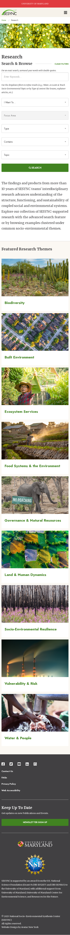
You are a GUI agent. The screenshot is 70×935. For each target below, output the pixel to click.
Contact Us (7, 771)
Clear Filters (61, 64)
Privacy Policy (9, 783)
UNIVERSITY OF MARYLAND (35, 3)
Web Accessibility (11, 790)
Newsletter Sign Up (35, 822)
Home (4, 20)
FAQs (4, 777)
